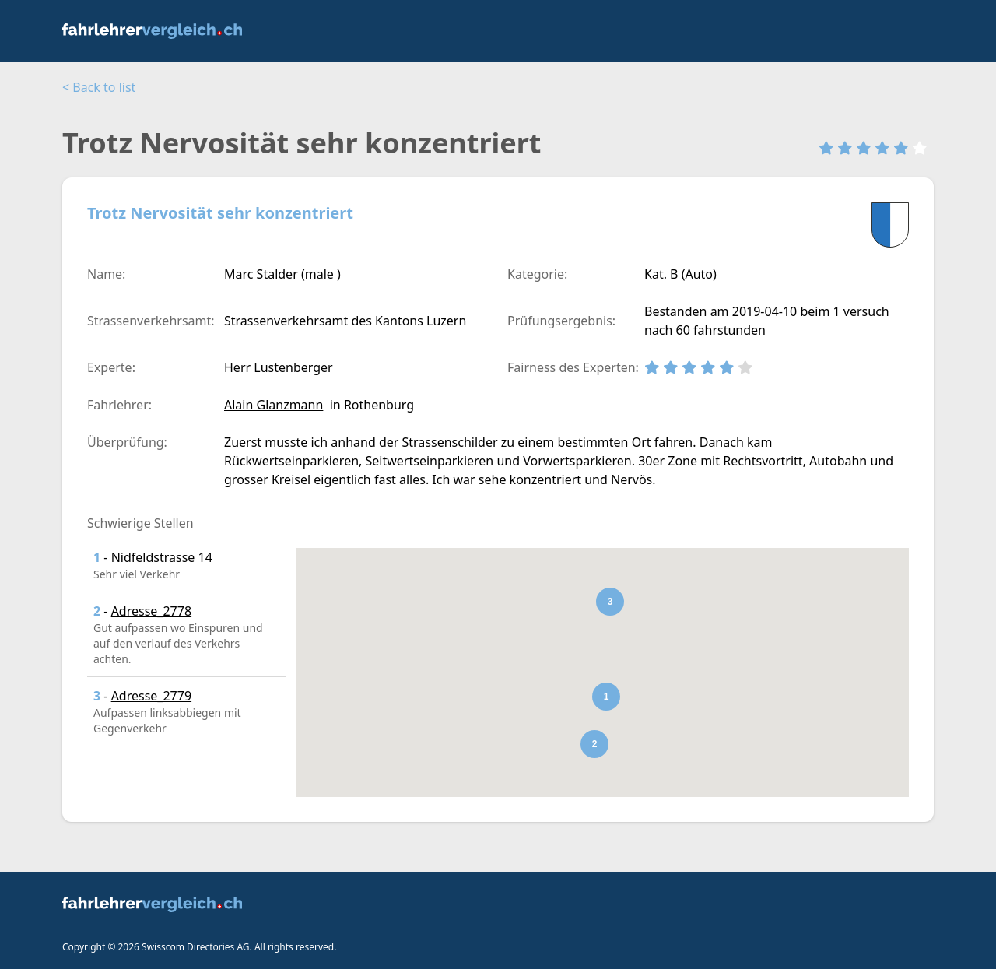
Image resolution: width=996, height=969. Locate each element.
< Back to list (98, 87)
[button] (606, 696)
